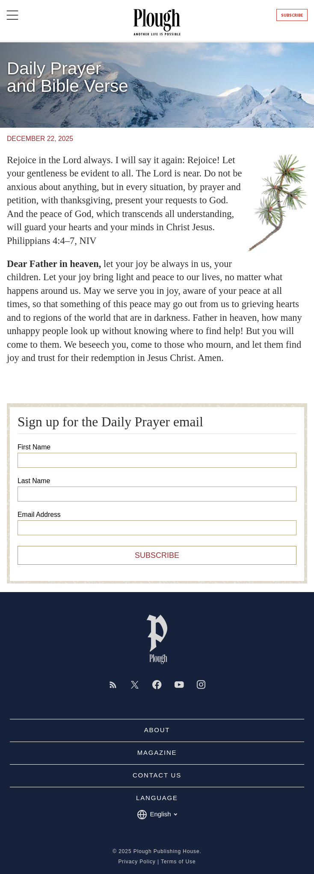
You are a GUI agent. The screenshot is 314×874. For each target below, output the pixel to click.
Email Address (39, 514)
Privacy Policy (136, 862)
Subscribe (292, 15)
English (157, 814)
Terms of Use (178, 862)
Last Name (34, 481)
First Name (34, 447)
